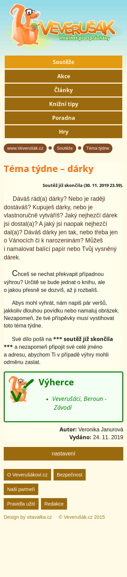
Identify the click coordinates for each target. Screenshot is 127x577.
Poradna (63, 118)
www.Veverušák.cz (25, 148)
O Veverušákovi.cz (27, 474)
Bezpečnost (69, 474)
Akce (63, 76)
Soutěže (63, 62)
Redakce (54, 504)
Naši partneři (21, 489)
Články (63, 90)
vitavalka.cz (39, 517)
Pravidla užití (21, 504)
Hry (63, 131)
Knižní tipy (63, 104)
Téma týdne (97, 148)
